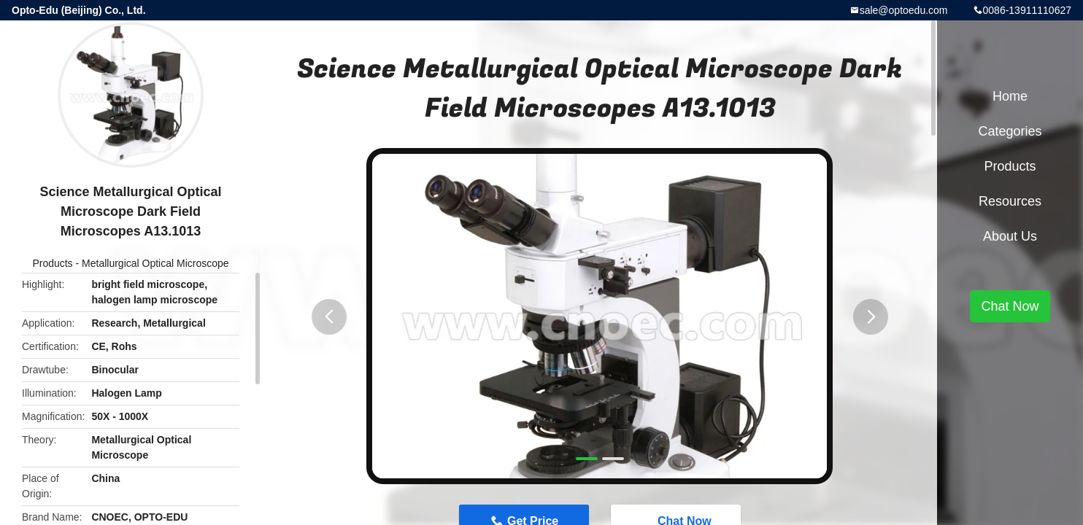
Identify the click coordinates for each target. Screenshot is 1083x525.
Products (52, 263)
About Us (1010, 236)
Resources (1010, 201)
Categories (1009, 131)
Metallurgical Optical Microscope (155, 263)
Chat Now (1009, 306)
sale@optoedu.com (904, 10)
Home (1010, 96)
